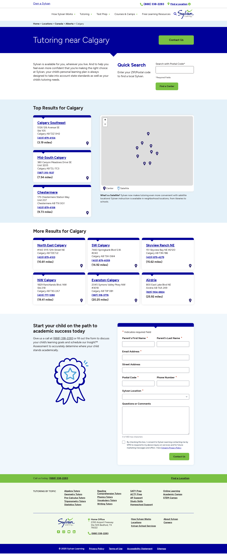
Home (36, 25)
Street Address (131, 365)
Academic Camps (172, 495)
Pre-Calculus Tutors (74, 499)
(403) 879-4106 (46, 208)
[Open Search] (191, 15)
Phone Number (167, 378)
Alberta (70, 25)
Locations (47, 25)
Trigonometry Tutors (75, 502)
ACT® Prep (136, 495)
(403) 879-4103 (46, 258)
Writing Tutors (104, 505)
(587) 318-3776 (100, 296)
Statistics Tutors (72, 505)
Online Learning (171, 492)
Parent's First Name (135, 339)
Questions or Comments (136, 404)
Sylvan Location (132, 392)
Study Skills (136, 502)
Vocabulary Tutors (107, 501)
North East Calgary (51, 247)
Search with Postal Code (170, 65)
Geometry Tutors (73, 495)
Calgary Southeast (51, 124)
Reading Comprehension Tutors (109, 493)
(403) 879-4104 (46, 139)
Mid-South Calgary (51, 159)
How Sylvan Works (141, 520)
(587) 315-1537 (45, 174)
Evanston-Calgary (105, 281)
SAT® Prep (136, 492)
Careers (168, 523)
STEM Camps (170, 499)
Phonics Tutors (105, 498)
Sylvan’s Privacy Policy (171, 449)
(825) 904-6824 (155, 293)
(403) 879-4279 (155, 258)
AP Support (136, 499)
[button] (150, 165)
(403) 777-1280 (46, 296)
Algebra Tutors (72, 492)
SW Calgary (101, 247)
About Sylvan (171, 520)
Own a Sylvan (41, 3)
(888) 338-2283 (58, 479)
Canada (59, 25)
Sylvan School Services (143, 527)
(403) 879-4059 (101, 261)
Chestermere (47, 194)
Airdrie (151, 281)
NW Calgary (46, 281)
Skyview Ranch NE (160, 247)
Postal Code (130, 378)
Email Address (132, 352)
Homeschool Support (141, 505)
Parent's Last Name (169, 339)
